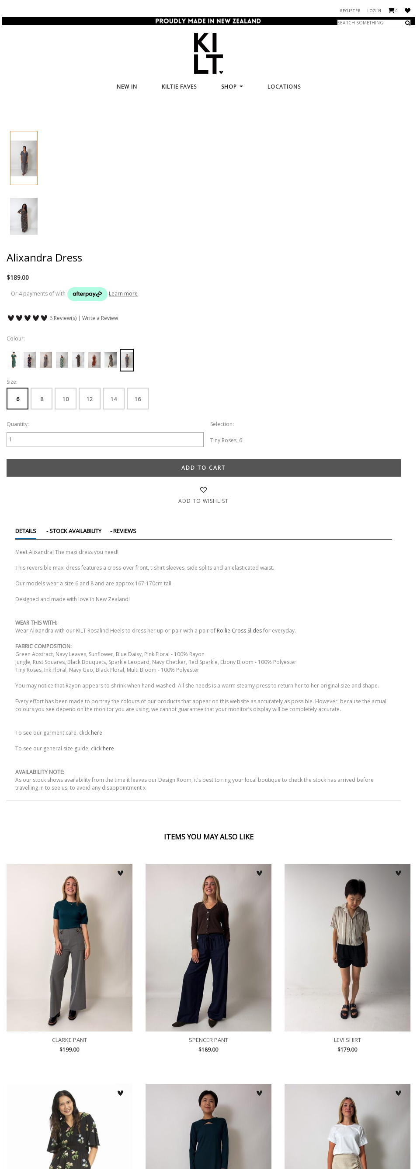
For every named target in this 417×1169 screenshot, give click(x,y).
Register (350, 11)
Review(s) (65, 318)
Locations (284, 86)
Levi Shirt (347, 947)
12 (90, 399)
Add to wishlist (203, 501)
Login (374, 11)
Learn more (123, 293)
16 (138, 399)
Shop (232, 86)
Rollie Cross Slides (239, 630)
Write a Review (100, 318)
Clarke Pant (69, 947)
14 (114, 399)
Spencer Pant (208, 947)
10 (66, 399)
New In (127, 86)
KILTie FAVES (179, 86)
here (96, 732)
